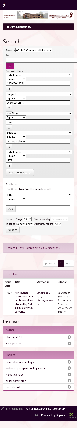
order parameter (16, 380)
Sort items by (42, 219)
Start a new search (19, 172)
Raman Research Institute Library (45, 408)
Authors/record (43, 223)
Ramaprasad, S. (15, 343)
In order (10, 223)
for (7, 55)
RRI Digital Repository (18, 26)
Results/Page (14, 219)
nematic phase (15, 374)
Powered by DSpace (58, 415)
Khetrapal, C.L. (14, 337)
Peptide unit (13, 387)
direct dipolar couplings (20, 362)
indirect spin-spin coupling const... (26, 368)
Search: (10, 50)
